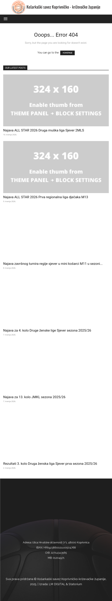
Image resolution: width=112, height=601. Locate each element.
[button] (5, 19)
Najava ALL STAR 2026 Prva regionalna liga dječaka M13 (45, 197)
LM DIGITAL (57, 584)
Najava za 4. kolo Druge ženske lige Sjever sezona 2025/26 (47, 330)
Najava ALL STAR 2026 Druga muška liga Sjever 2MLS (43, 130)
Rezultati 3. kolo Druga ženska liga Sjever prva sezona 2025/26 (50, 464)
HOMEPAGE (67, 53)
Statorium (75, 584)
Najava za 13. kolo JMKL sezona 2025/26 (34, 397)
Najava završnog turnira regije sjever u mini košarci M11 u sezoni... (53, 264)
